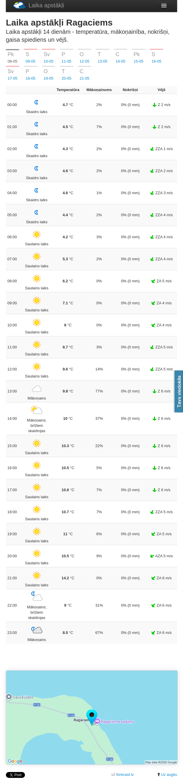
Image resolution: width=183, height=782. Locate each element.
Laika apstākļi (38, 5)
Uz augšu (167, 774)
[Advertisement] (92, 657)
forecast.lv (125, 774)
